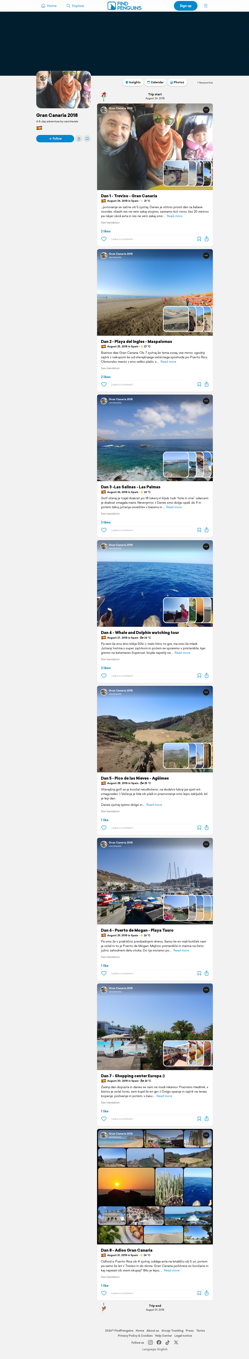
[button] (206, 6)
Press (190, 1331)
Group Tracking (172, 1331)
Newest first (205, 82)
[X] (176, 1343)
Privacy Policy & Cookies (135, 1336)
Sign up (186, 5)
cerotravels (115, 111)
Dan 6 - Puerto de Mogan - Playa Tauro (137, 930)
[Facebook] (159, 1343)
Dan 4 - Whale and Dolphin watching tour (140, 632)
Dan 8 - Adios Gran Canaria (127, 1250)
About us (152, 1331)
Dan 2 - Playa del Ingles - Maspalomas (136, 341)
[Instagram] (150, 1343)
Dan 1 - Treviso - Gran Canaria (129, 196)
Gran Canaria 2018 (57, 115)
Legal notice (183, 1336)
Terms (200, 1331)
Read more (174, 216)
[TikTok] (167, 1343)
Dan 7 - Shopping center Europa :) (133, 1076)
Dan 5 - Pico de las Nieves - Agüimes (135, 778)
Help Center (163, 1336)
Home (140, 1331)
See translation (110, 222)
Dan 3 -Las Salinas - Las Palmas (130, 487)
